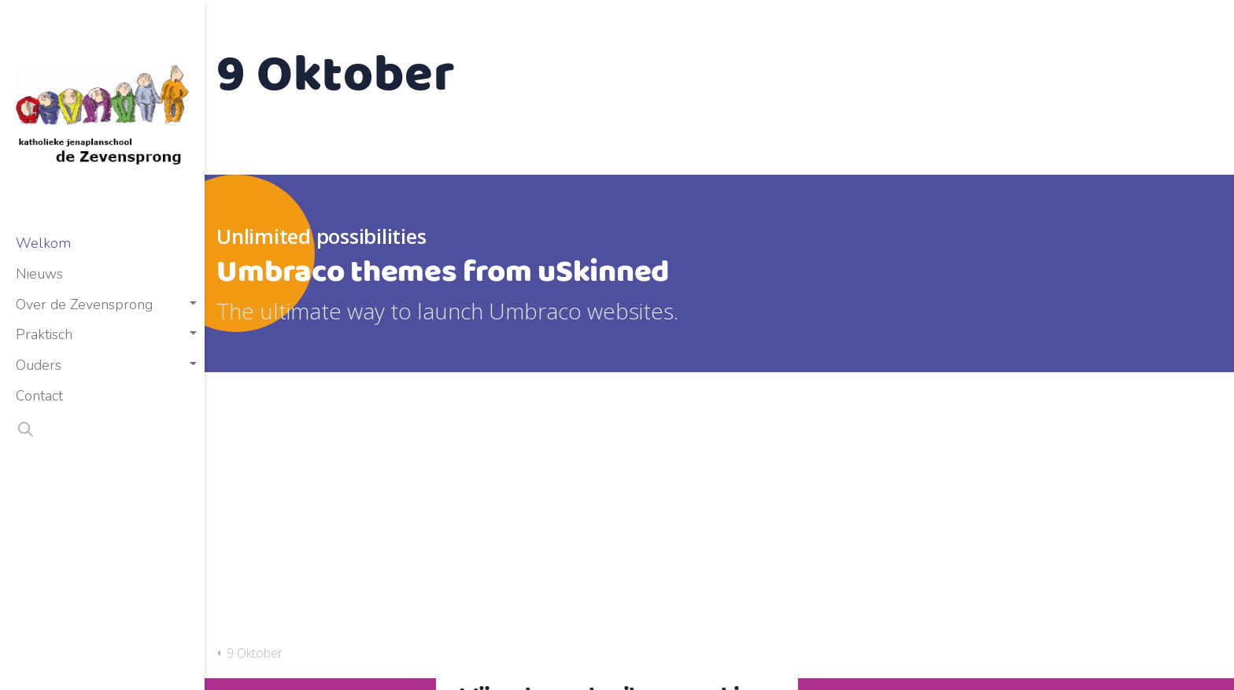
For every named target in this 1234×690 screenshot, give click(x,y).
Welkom (43, 243)
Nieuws (39, 273)
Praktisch (44, 334)
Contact (39, 395)
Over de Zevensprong (84, 304)
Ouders (38, 365)
